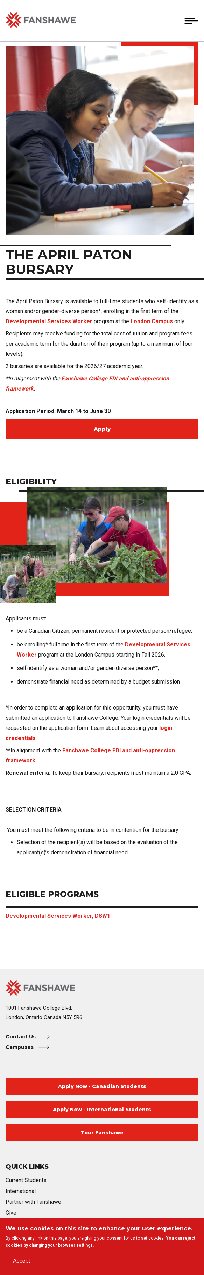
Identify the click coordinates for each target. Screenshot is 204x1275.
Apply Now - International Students (102, 1109)
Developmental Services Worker (49, 321)
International (21, 1191)
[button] (175, 20)
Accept (21, 1261)
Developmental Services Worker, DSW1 (58, 916)
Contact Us (21, 1036)
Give (11, 1212)
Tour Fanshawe (102, 1133)
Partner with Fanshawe (33, 1202)
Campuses (20, 1047)
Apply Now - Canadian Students (102, 1086)
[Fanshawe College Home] (102, 988)
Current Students (26, 1180)
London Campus (152, 321)
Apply (102, 429)
